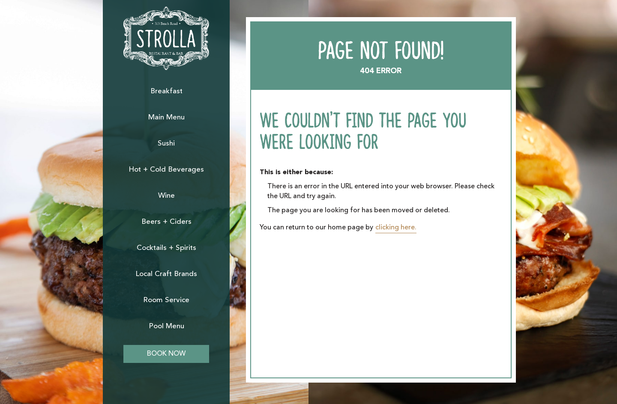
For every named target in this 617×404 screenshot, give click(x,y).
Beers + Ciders (166, 222)
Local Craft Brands (166, 274)
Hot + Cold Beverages (166, 169)
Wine (166, 195)
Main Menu (166, 117)
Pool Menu (166, 326)
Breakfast (166, 91)
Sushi (166, 143)
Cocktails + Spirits (166, 248)
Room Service (166, 300)
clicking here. (395, 227)
